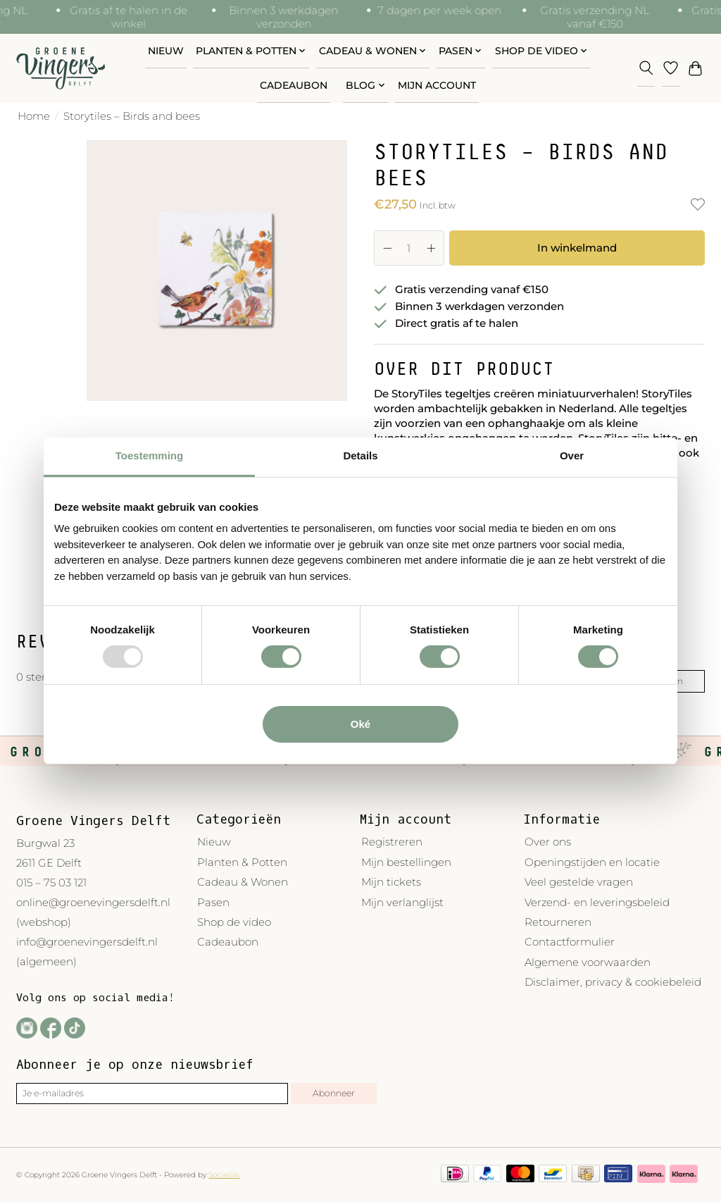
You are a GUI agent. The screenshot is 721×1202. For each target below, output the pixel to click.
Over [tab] (572, 455)
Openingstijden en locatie (592, 862)
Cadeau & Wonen (242, 881)
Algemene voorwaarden (588, 962)
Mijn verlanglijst (402, 902)
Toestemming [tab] (149, 455)
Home (34, 116)
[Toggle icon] (646, 68)
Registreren (391, 841)
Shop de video (234, 922)
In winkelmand (577, 247)
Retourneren (558, 922)
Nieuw (166, 50)
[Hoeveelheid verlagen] (387, 248)
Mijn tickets (391, 881)
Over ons (548, 841)
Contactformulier (570, 941)
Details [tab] (360, 455)
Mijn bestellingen (406, 862)
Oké (360, 724)
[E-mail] (152, 1094)
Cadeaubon (293, 85)
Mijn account (437, 85)
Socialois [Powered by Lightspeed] (223, 1174)
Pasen (213, 902)
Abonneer (334, 1093)
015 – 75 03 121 (51, 882)
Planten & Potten (242, 862)
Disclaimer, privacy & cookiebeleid (613, 982)
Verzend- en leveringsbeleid (597, 902)
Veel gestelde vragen (579, 881)
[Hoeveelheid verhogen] (430, 248)
